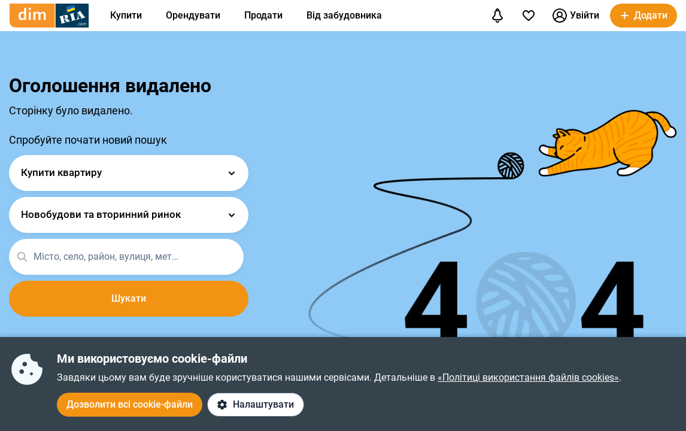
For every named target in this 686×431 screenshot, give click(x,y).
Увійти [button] (576, 15)
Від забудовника (344, 15)
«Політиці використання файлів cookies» (528, 377)
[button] (643, 16)
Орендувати (193, 15)
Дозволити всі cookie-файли (129, 404)
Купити (126, 15)
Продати (263, 15)
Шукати (128, 298)
